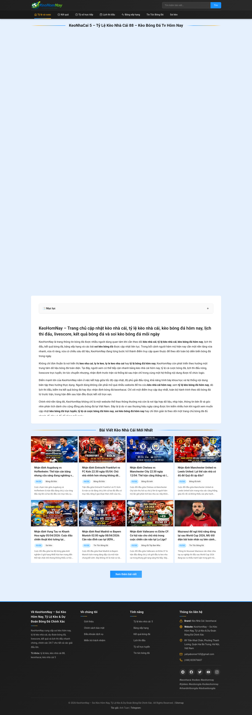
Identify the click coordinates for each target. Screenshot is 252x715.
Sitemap (179, 703)
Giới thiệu (89, 621)
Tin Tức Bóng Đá (155, 14)
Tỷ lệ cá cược (42, 14)
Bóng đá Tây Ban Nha (150, 545)
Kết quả (63, 14)
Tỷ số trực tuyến (142, 646)
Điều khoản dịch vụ (93, 634)
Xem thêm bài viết (126, 574)
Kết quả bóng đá (142, 634)
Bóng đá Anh (147, 481)
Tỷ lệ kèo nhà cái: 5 (143, 621)
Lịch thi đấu (107, 14)
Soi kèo (174, 14)
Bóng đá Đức (51, 481)
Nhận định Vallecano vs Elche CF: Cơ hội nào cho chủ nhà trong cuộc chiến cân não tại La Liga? (149, 535)
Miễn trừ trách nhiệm (94, 640)
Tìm (216, 5)
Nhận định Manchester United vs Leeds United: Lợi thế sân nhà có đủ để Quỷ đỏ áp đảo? (197, 471)
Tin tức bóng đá (142, 653)
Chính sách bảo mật (94, 628)
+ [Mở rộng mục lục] (208, 308)
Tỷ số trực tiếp (84, 14)
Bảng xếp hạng (130, 14)
